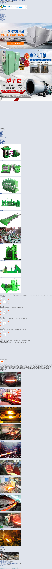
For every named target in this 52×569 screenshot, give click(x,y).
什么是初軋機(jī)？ (2, 560)
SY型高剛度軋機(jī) (2, 141)
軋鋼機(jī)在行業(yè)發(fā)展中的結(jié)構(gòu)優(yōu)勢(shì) (8, 563)
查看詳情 (1, 548)
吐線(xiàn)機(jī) (2, 277)
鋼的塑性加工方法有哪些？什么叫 (5, 561)
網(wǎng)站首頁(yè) (3, 2)
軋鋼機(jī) (1, 131)
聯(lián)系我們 (2, 15)
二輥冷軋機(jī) (2, 140)
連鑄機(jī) (1, 136)
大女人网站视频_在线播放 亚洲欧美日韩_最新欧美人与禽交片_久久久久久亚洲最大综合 (12, 0)
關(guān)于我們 (2, 10)
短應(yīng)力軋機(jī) (3, 143)
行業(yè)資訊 (2, 20)
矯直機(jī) (1, 133)
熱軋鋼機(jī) (1, 134)
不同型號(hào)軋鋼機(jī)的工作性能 (5, 562)
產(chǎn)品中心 (2, 3)
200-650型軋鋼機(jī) (3, 137)
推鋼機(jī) (1, 135)
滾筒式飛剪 (1, 565)
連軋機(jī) (1, 132)
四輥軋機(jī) (1, 139)
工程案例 (1, 13)
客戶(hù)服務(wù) (2, 14)
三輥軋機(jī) (1, 142)
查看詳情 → (1, 550)
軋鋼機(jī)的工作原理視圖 (3, 564)
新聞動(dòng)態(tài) (2, 19)
